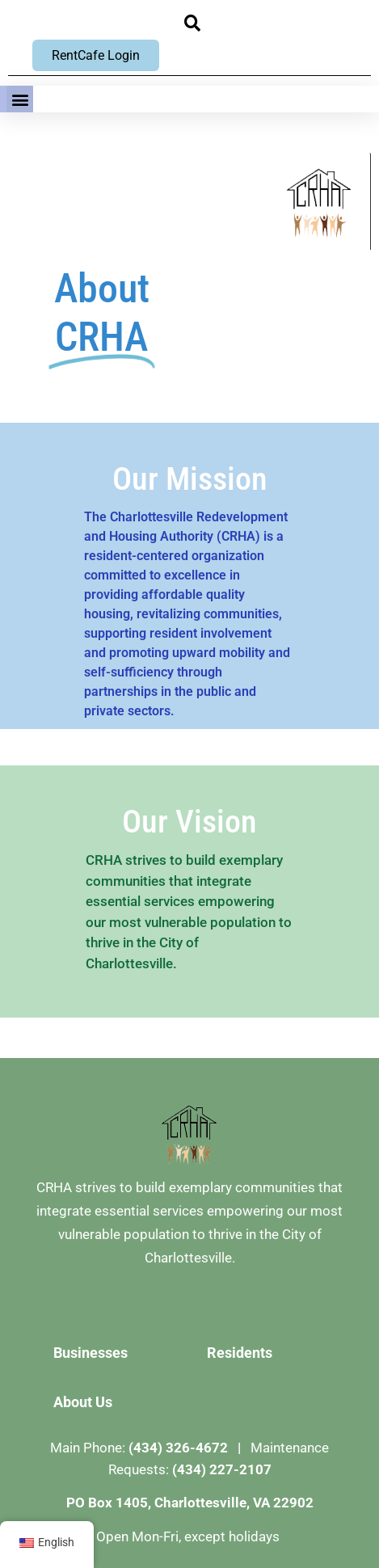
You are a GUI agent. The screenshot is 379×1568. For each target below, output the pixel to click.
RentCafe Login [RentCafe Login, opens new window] (96, 55)
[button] (193, 23)
